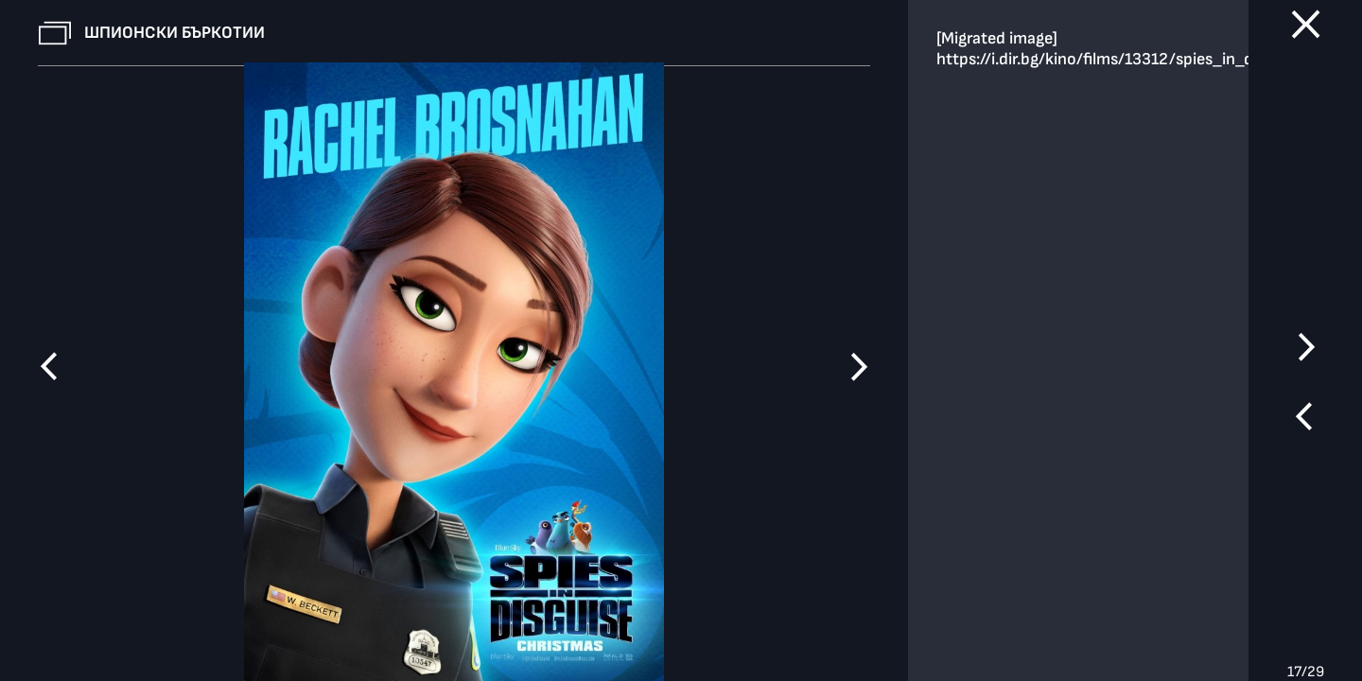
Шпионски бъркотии (174, 33)
